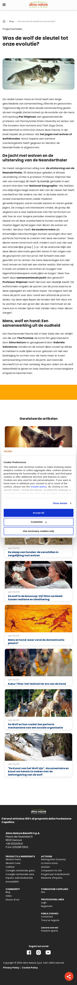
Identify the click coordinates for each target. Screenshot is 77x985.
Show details (60, 503)
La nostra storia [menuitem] (49, 863)
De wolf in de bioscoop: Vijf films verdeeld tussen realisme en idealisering (35, 597)
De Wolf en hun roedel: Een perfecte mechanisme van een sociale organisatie (35, 726)
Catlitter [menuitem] (10, 867)
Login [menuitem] (44, 902)
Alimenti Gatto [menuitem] (13, 859)
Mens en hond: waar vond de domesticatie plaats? (36, 641)
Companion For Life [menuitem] (51, 870)
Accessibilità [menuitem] (12, 881)
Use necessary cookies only (38, 531)
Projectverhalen (12, 29)
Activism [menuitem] (45, 867)
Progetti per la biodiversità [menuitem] (55, 874)
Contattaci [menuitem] (47, 916)
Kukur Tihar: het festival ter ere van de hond (37, 684)
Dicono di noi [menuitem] (12, 899)
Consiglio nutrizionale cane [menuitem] (20, 874)
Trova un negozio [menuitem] (50, 920)
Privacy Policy (11, 967)
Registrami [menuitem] (46, 906)
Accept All (38, 512)
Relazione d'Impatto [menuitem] (51, 877)
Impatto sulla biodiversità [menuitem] (19, 877)
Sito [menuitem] (43, 892)
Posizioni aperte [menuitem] (49, 930)
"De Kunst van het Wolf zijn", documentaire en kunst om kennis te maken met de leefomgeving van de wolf (38, 772)
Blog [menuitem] (8, 892)
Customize (38, 522)
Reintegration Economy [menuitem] (53, 859)
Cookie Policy (30, 967)
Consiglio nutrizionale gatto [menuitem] (20, 870)
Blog (11, 21)
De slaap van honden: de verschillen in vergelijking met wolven (33, 553)
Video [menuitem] (9, 895)
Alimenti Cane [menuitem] (13, 863)
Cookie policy (39, 486)
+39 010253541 (14, 843)
